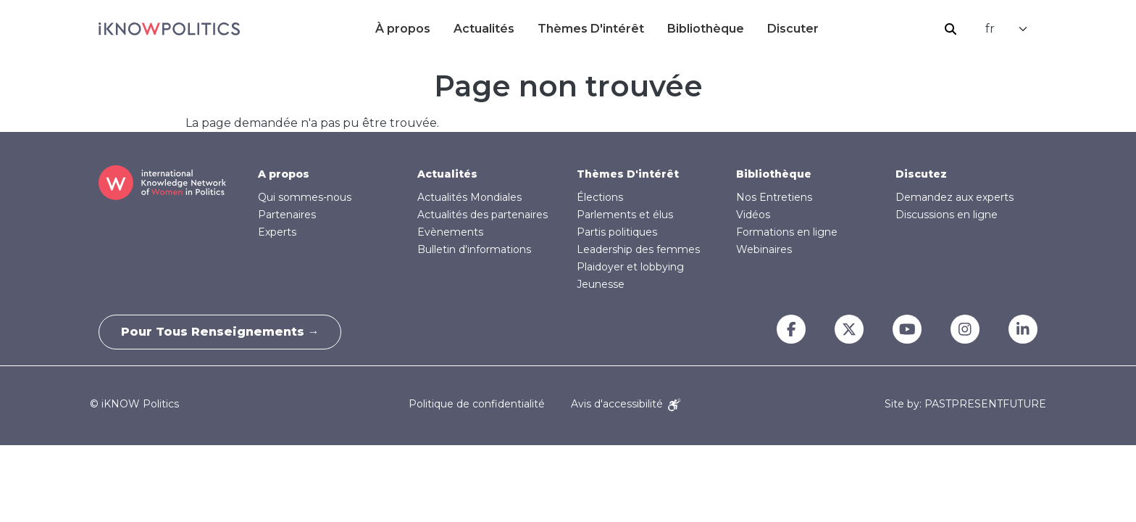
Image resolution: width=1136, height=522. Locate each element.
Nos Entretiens (774, 197)
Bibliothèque (705, 29)
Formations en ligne (787, 232)
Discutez (921, 174)
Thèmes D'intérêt (591, 29)
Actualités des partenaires (482, 214)
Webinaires (764, 249)
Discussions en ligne (946, 214)
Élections (600, 197)
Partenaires (287, 214)
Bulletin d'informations (474, 249)
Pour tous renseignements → (220, 332)
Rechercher (950, 29)
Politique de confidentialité (477, 403)
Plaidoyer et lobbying (630, 266)
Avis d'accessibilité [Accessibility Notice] (625, 403)
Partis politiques (617, 232)
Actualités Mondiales (469, 197)
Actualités (484, 29)
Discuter (793, 29)
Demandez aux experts (954, 197)
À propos (402, 29)
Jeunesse (601, 284)
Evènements (450, 232)
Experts (277, 232)
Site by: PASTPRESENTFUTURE (965, 404)
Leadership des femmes (638, 249)
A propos (283, 174)
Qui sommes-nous (304, 197)
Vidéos (753, 214)
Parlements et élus (625, 214)
